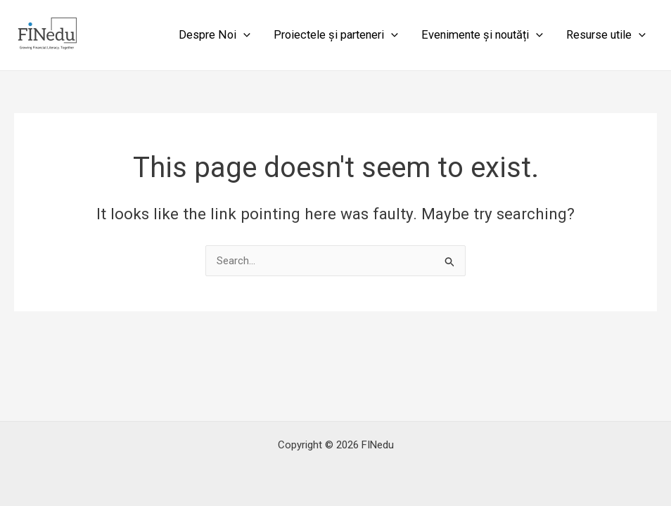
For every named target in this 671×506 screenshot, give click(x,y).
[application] (243, 35)
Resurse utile (606, 35)
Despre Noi (214, 35)
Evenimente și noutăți (482, 35)
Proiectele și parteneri (336, 35)
